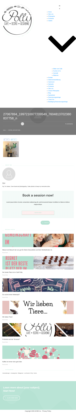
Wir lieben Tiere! (7, 317)
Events (35, 373)
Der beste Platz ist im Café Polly (12, 272)
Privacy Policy (46, 411)
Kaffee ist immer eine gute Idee (12, 361)
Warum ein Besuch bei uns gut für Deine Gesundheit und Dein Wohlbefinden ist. (27, 250)
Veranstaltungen (6, 373)
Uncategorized (14, 373)
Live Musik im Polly (28, 373)
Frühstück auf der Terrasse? (11, 339)
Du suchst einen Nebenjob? (11, 294)
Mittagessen (20, 373)
